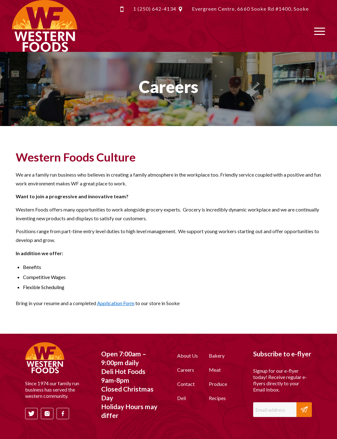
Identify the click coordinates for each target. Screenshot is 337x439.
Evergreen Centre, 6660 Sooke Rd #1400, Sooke (250, 9)
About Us (187, 356)
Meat (215, 370)
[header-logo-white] (44, 26)
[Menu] (317, 31)
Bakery (217, 356)
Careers (185, 370)
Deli (181, 398)
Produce (218, 384)
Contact (186, 384)
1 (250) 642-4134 (154, 9)
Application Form (115, 303)
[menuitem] (317, 31)
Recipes (217, 398)
